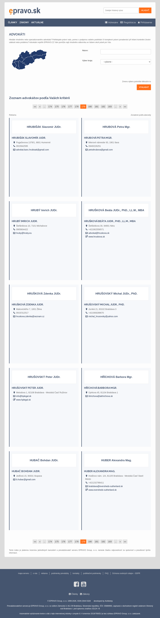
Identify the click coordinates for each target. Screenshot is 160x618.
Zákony (86, 594)
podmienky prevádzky (60, 573)
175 (57, 106)
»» (125, 106)
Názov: (85, 50)
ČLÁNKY (12, 22)
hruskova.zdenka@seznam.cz (30, 316)
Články (74, 594)
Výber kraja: (87, 61)
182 (103, 106)
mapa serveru (23, 573)
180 (90, 106)
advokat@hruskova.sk (98, 233)
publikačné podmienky (92, 573)
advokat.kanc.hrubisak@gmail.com (32, 149)
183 (110, 106)
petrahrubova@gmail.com (100, 149)
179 (83, 106)
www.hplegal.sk (23, 400)
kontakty (76, 573)
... (44, 106)
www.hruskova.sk (96, 236)
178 (76, 106)
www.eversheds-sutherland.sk (102, 490)
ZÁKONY (24, 22)
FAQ (107, 573)
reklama (44, 573)
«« (35, 106)
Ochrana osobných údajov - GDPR (126, 573)
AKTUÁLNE (37, 22)
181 (96, 106)
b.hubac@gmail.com (25, 479)
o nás (35, 573)
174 (50, 106)
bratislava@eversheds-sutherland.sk (105, 486)
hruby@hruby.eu (24, 233)
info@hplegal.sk (23, 396)
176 (63, 106)
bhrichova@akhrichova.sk (100, 396)
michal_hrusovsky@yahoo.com (103, 316)
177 (70, 106)
